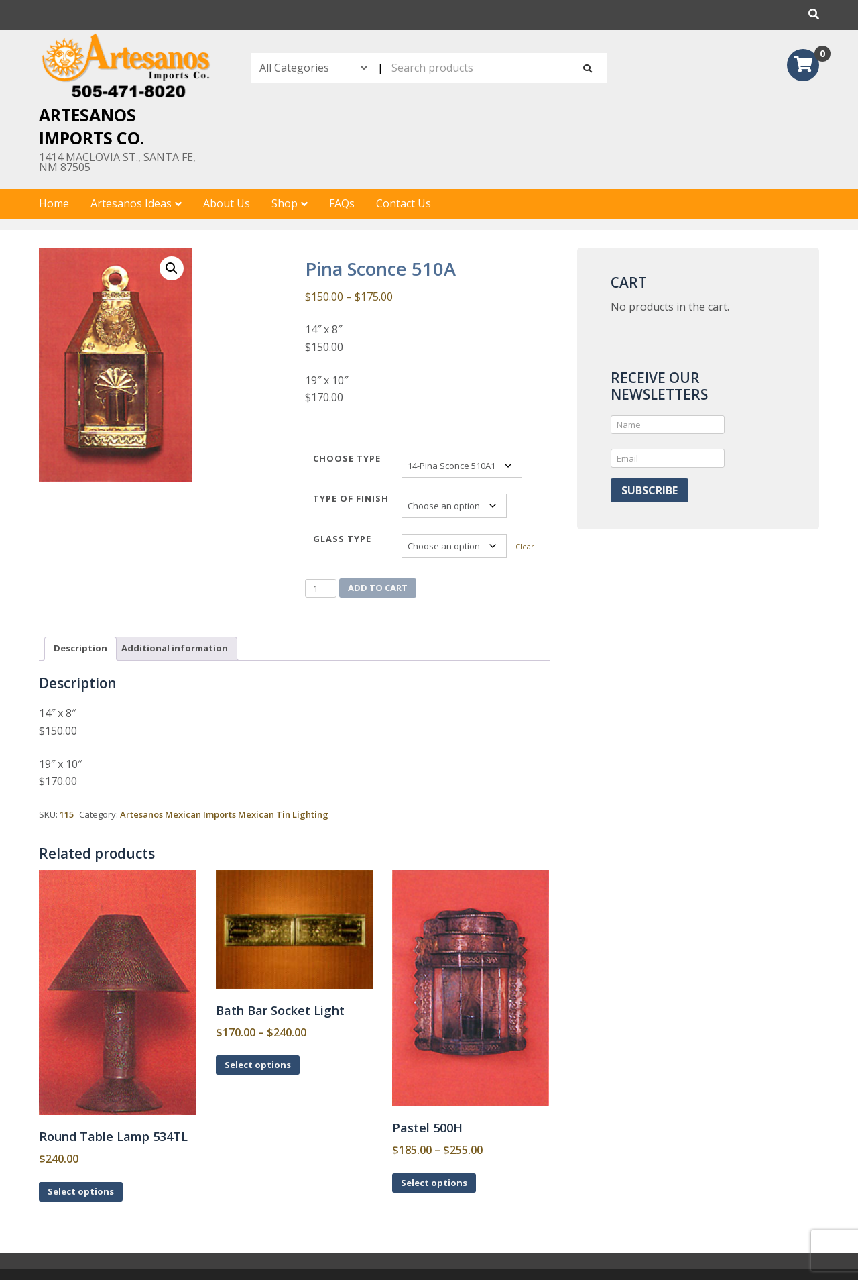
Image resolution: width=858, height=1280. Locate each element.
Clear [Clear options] (524, 546)
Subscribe (649, 490)
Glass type (342, 539)
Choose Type (347, 458)
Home (54, 203)
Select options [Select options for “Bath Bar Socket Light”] (258, 1065)
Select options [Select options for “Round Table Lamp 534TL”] (81, 1191)
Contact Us (403, 203)
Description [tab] (80, 648)
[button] (172, 268)
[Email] (668, 458)
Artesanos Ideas (131, 203)
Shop (284, 203)
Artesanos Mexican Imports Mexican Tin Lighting (224, 814)
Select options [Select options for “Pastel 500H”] (434, 1183)
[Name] (668, 424)
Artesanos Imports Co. (91, 126)
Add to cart (378, 588)
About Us (226, 203)
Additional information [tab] (174, 648)
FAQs (342, 203)
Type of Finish (351, 498)
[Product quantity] (320, 588)
